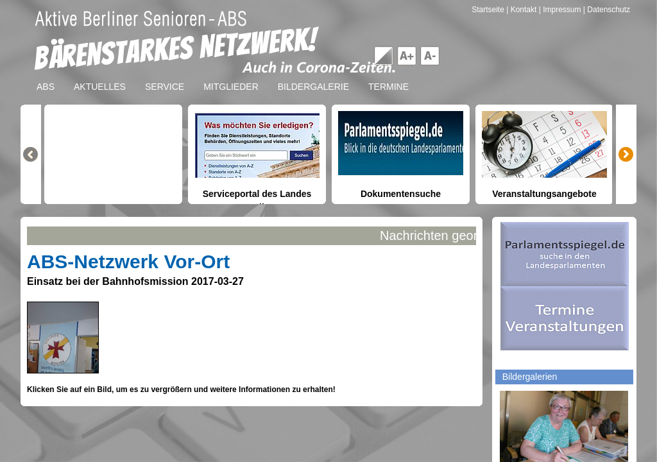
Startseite (489, 9)
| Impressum (560, 9)
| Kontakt (522, 9)
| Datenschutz (606, 9)
